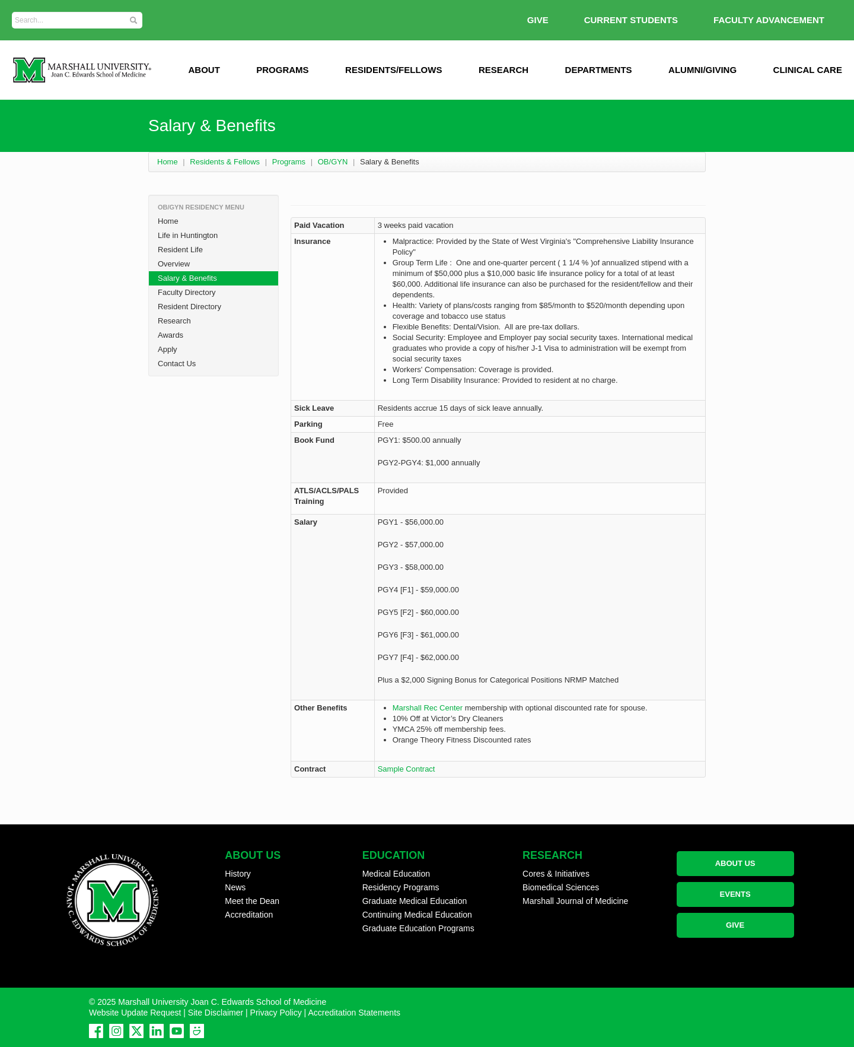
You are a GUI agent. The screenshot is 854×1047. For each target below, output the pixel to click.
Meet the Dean (252, 901)
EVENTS (735, 894)
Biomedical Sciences (560, 887)
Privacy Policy (276, 1012)
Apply (167, 349)
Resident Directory (189, 306)
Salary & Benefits (187, 278)
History (238, 873)
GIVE (538, 20)
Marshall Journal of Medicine (575, 901)
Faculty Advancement (768, 20)
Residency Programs (400, 887)
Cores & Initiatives (555, 873)
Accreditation (249, 914)
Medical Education (396, 873)
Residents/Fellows (393, 70)
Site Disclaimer (215, 1012)
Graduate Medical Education (414, 901)
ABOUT (203, 70)
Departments (598, 70)
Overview (174, 263)
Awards (170, 335)
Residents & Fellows (225, 161)
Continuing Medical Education (417, 914)
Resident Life (180, 249)
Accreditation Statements (354, 1012)
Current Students (631, 20)
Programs (282, 70)
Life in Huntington (188, 235)
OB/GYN (333, 161)
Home (167, 161)
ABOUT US (735, 863)
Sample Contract (406, 768)
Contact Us (177, 363)
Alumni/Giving (702, 70)
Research (503, 70)
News (235, 887)
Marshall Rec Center (428, 707)
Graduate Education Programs (418, 928)
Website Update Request (135, 1012)
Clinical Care (807, 70)
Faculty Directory (187, 292)
